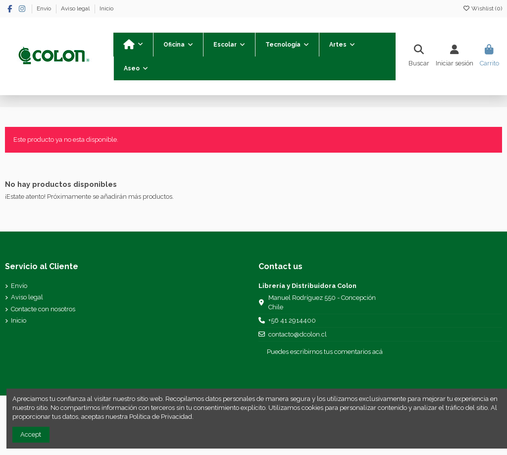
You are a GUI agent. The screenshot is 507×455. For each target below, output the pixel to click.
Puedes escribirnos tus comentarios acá (325, 351)
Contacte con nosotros (43, 309)
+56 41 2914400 (292, 320)
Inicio (106, 8)
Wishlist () (482, 8)
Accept (30, 434)
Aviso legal (76, 8)
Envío (44, 8)
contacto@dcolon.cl (297, 334)
